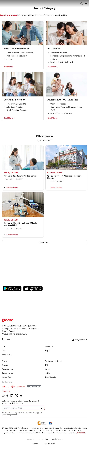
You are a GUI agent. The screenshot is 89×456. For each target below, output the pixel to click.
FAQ (46, 365)
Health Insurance (36, 15)
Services (5, 365)
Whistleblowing (56, 439)
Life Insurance (23, 15)
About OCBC (6, 355)
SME (3, 346)
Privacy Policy (43, 439)
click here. (81, 433)
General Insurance (51, 15)
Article (47, 373)
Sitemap (36, 443)
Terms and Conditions (53, 361)
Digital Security (50, 377)
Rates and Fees (7, 369)
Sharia (4, 350)
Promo (4, 361)
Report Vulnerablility (49, 443)
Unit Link (63, 15)
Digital (47, 350)
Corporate (49, 346)
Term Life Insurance (8, 15)
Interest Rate (6, 377)
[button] (41, 407)
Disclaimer (30, 439)
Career (47, 369)
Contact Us (6, 391)
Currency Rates (7, 373)
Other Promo (44, 242)
